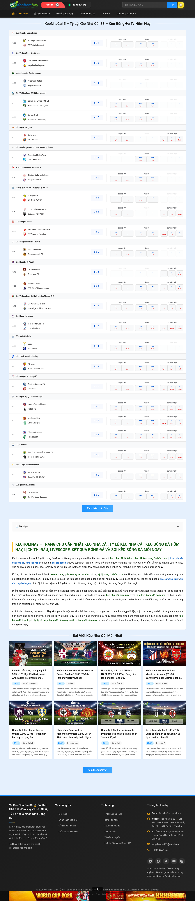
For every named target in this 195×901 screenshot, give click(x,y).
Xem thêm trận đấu (97, 508)
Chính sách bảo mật (67, 820)
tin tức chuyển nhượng (24, 583)
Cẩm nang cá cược (126, 13)
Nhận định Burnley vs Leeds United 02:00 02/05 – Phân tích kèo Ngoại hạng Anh (29, 734)
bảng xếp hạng (35, 562)
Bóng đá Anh (161, 683)
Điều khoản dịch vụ (67, 825)
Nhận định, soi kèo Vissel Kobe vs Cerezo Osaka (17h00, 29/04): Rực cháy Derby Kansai (75, 674)
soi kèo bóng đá (64, 562)
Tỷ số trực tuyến (112, 837)
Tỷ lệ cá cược (20, 13)
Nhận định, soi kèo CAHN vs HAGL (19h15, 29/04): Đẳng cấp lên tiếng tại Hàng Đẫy (118, 674)
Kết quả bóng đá (112, 825)
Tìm (169, 5)
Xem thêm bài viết (97, 770)
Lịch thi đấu (42, 13)
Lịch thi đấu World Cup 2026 (118, 843)
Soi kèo (105, 13)
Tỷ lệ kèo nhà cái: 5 (113, 814)
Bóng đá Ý (116, 743)
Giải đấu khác (117, 683)
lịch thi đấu (172, 558)
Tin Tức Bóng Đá (87, 13)
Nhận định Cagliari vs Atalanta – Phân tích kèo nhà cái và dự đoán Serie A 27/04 (119, 734)
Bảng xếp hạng (64, 13)
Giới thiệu (62, 814)
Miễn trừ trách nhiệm (68, 831)
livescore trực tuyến (171, 578)
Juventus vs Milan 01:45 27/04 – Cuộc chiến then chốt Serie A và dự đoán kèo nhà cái (164, 734)
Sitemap (155, 889)
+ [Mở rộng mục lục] (178, 526)
